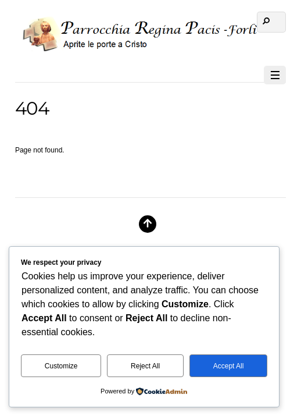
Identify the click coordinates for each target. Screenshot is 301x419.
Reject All (145, 366)
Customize (61, 366)
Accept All (228, 366)
